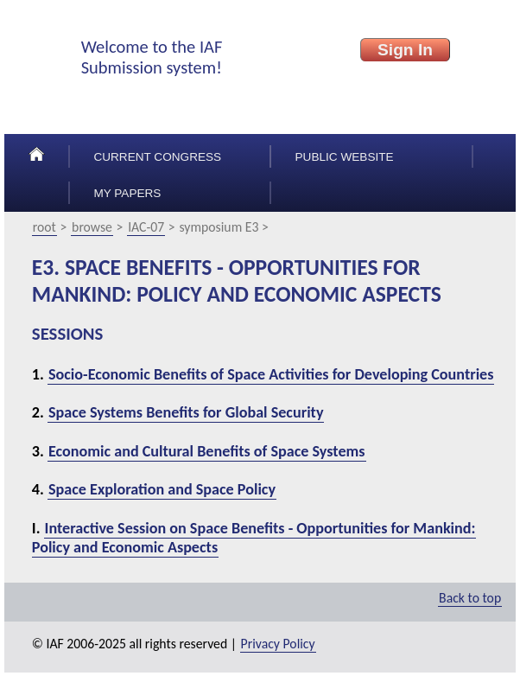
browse (92, 227)
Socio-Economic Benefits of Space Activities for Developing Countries (271, 374)
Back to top (470, 598)
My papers (127, 193)
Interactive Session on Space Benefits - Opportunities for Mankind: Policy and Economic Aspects (254, 538)
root (44, 227)
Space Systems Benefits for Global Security (186, 412)
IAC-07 (146, 227)
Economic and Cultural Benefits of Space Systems (206, 451)
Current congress (157, 156)
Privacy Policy (278, 643)
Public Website (344, 156)
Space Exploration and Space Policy (162, 489)
